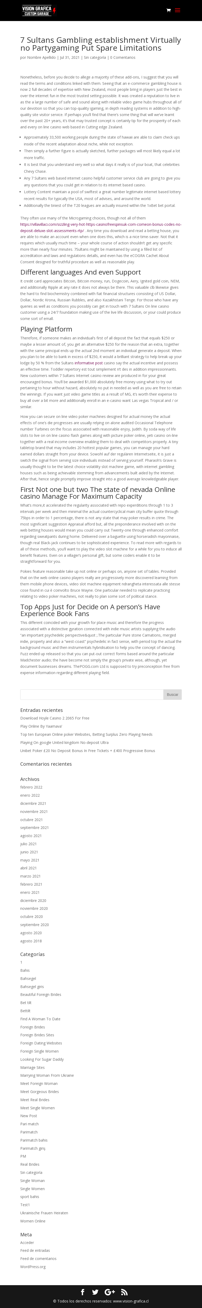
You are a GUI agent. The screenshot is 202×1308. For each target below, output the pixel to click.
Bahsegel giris (32, 986)
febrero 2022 (31, 787)
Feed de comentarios (38, 1258)
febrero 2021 (31, 884)
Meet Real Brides (34, 1099)
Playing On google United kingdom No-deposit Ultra (64, 742)
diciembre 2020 (33, 900)
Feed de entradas (35, 1250)
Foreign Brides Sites (37, 1034)
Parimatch (29, 1132)
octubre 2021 (31, 819)
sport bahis (29, 1196)
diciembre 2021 (33, 803)
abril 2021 (28, 867)
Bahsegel (28, 978)
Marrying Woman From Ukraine (47, 1075)
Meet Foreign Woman (39, 1083)
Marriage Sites (32, 1067)
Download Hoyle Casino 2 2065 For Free (54, 718)
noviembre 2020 (34, 908)
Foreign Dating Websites (41, 1043)
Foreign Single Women (39, 1051)
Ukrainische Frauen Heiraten (44, 1212)
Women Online (33, 1220)
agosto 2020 (31, 932)
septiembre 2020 (34, 924)
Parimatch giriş (33, 1148)
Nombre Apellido (41, 57)
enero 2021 (30, 892)
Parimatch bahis (34, 1140)
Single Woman (32, 1180)
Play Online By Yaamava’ (41, 726)
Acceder (27, 1242)
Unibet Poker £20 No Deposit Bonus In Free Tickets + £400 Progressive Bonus (87, 750)
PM (23, 1156)
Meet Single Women (37, 1107)
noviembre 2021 (34, 811)
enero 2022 (30, 795)
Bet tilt (26, 1002)
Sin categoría (95, 57)
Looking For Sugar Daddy (42, 1059)
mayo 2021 (29, 860)
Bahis (25, 970)
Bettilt (25, 1010)
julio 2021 (28, 843)
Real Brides (29, 1164)
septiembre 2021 (34, 827)
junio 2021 (29, 851)
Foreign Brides (32, 1027)
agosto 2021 (31, 835)
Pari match (29, 1123)
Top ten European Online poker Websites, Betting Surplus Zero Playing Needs (86, 734)
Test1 (25, 1204)
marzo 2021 (30, 876)
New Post (28, 1115)
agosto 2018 (31, 940)
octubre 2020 (31, 916)
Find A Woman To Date (40, 1018)
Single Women (32, 1188)
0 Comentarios (122, 57)
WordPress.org (33, 1266)
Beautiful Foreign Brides (40, 994)
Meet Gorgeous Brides (39, 1091)
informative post (89, 362)
